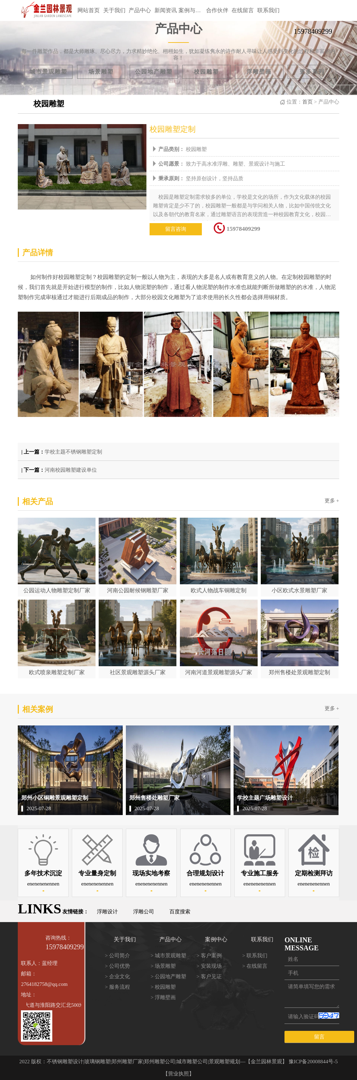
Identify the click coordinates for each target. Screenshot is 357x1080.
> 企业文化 (117, 976)
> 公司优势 (117, 966)
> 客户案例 (208, 955)
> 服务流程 (117, 987)
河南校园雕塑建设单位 (71, 470)
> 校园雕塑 (163, 987)
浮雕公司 (143, 911)
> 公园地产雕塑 (168, 976)
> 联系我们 (254, 955)
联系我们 (268, 10)
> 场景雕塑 (163, 966)
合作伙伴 (217, 10)
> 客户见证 (208, 976)
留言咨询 (175, 229)
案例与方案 (191, 10)
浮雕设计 (107, 911)
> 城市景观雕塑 (168, 955)
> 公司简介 (117, 955)
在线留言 (242, 10)
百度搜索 (179, 911)
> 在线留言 (254, 966)
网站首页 (88, 10)
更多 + (332, 500)
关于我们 (114, 10)
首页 (307, 102)
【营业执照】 (178, 1074)
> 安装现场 (208, 966)
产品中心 (140, 10)
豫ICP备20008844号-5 (313, 1061)
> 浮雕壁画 (163, 997)
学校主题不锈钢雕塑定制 (73, 452)
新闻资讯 (165, 10)
